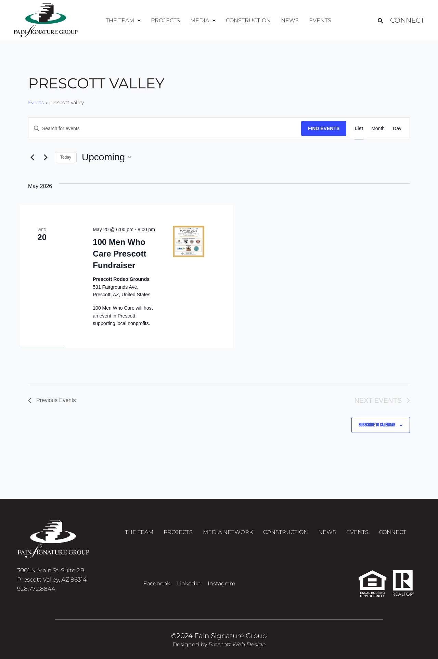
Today (65, 157)
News (290, 20)
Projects (165, 20)
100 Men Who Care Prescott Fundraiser (119, 253)
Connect (407, 20)
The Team (123, 20)
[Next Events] (45, 157)
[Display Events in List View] (359, 128)
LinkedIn (189, 583)
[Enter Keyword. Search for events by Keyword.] (164, 128)
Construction (248, 20)
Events (320, 20)
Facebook (156, 583)
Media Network (228, 532)
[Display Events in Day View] (397, 128)
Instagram (221, 583)
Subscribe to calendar (377, 425)
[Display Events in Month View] (378, 128)
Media (203, 20)
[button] (123, 20)
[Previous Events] (32, 157)
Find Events (324, 128)
